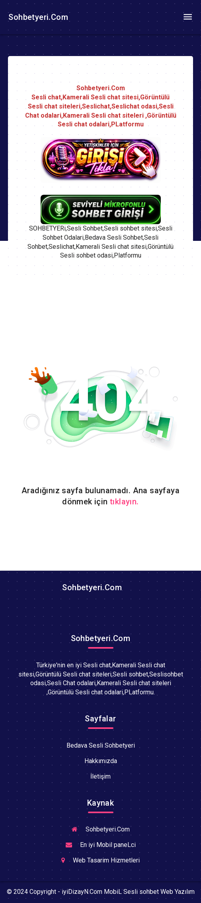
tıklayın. (124, 501)
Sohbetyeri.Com (37, 17)
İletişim (100, 776)
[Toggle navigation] (187, 17)
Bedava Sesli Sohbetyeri (100, 745)
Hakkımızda (100, 761)
